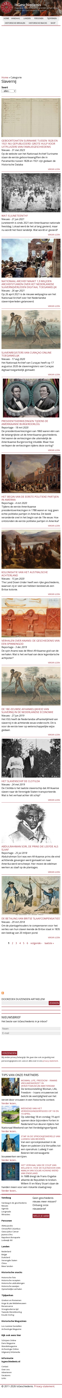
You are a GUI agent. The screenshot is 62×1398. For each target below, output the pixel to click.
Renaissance (7, 1306)
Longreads (6, 1211)
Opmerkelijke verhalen (11, 1289)
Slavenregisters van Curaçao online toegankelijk (26, 354)
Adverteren (6, 1372)
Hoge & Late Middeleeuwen (13, 1303)
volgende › (36, 943)
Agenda (4, 1208)
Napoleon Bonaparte (10, 1237)
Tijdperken (52, 18)
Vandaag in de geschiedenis (14, 1203)
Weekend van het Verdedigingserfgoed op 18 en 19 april (40, 1111)
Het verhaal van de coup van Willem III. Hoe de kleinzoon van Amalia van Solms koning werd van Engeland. (40, 1169)
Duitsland (5, 1257)
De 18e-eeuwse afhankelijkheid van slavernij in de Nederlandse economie (27, 710)
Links (3, 1378)
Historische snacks (38, 23)
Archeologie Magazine (11, 1329)
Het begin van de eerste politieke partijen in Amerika (30, 498)
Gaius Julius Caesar (10, 1231)
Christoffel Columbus (10, 1228)
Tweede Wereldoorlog (11, 1312)
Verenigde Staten (9, 1260)
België (4, 1254)
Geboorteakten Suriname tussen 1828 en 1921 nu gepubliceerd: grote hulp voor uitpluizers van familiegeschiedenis (29, 143)
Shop (53, 23)
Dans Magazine (8, 1343)
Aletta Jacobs (7, 1225)
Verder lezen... (9, 1103)
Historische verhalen (15, 23)
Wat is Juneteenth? (14, 215)
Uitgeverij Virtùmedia (10, 1352)
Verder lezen (54, 169)
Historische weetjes (10, 1286)
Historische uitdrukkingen (13, 1283)
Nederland (6, 1251)
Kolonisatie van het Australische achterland (24, 573)
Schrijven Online (8, 1340)
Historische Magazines (13, 1321)
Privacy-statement (44, 1386)
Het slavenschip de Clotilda (20, 781)
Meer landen (7, 1266)
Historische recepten (10, 1280)
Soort (4, 87)
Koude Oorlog (7, 1314)
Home (6, 18)
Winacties (5, 1214)
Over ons (5, 1369)
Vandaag (15, 18)
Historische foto (8, 1277)
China (4, 1263)
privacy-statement (50, 1061)
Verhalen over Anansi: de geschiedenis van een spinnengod (30, 642)
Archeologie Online (10, 1349)
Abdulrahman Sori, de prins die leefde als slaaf (29, 848)
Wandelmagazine (9, 1346)
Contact (4, 1366)
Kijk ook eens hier (11, 1335)
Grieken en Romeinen (11, 1300)
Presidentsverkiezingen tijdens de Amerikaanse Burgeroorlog (24, 422)
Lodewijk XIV (7, 1240)
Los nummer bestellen (11, 1326)
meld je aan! (41, 1216)
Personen (38, 18)
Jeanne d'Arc (7, 1234)
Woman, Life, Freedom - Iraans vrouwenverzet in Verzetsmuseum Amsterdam (39, 1083)
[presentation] (24, 1041)
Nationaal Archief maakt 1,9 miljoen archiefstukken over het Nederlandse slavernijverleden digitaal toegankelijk (29, 284)
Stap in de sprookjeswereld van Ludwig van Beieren (40, 1137)
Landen (27, 18)
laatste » (49, 943)
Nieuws (4, 1205)
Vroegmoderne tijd (9, 1309)
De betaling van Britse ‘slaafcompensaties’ (30, 918)
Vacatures (5, 1375)
